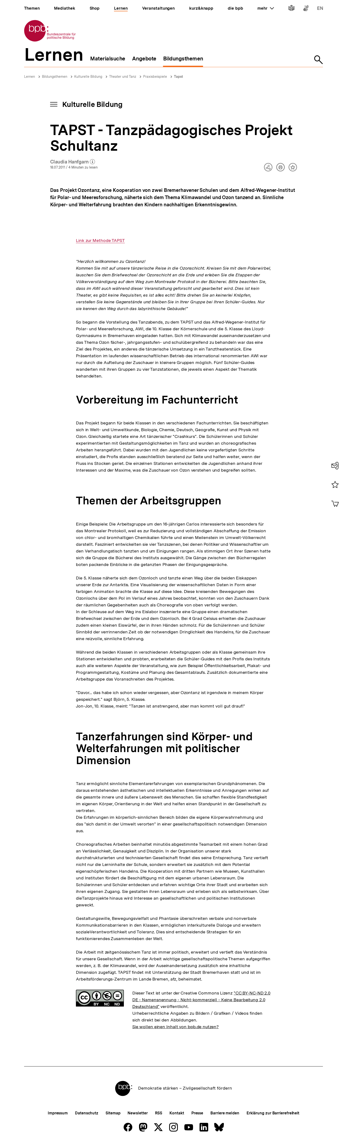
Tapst (178, 76)
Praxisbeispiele (155, 76)
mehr (265, 8)
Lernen (29, 76)
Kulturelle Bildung (88, 76)
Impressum (58, 1113)
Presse (197, 1113)
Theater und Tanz (122, 76)
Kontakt (176, 1113)
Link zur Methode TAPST (100, 240)
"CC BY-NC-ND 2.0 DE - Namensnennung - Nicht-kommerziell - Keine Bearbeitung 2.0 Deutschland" (201, 999)
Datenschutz (86, 1113)
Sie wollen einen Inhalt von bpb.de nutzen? (175, 1026)
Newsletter (137, 1113)
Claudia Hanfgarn (72, 162)
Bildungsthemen (54, 76)
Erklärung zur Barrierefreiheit (273, 1113)
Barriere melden (224, 1113)
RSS (158, 1113)
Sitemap (113, 1113)
